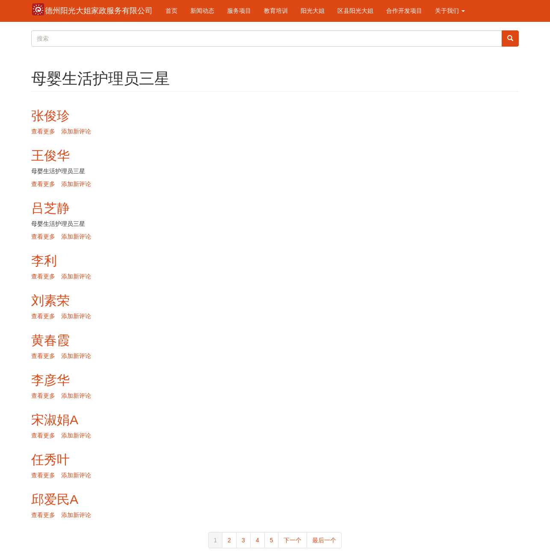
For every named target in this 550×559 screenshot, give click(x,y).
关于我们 (450, 10)
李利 (44, 261)
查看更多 (43, 131)
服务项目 (239, 10)
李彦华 (50, 380)
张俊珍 (50, 116)
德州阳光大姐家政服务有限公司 (99, 10)
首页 (171, 10)
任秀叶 (50, 460)
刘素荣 (50, 300)
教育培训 (276, 10)
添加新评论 (76, 131)
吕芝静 (50, 208)
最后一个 (324, 540)
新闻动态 (202, 10)
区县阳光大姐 (355, 10)
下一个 (293, 540)
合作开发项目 (404, 10)
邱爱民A (54, 499)
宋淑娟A (54, 420)
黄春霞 (50, 340)
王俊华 (50, 155)
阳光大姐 (313, 10)
